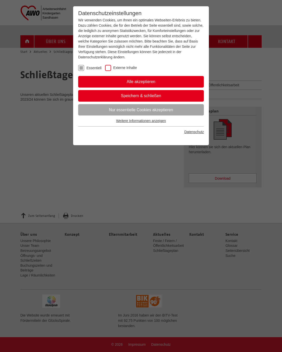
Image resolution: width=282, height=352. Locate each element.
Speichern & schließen (141, 96)
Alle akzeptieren (141, 82)
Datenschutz (194, 132)
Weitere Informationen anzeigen (141, 121)
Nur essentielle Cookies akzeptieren (141, 110)
